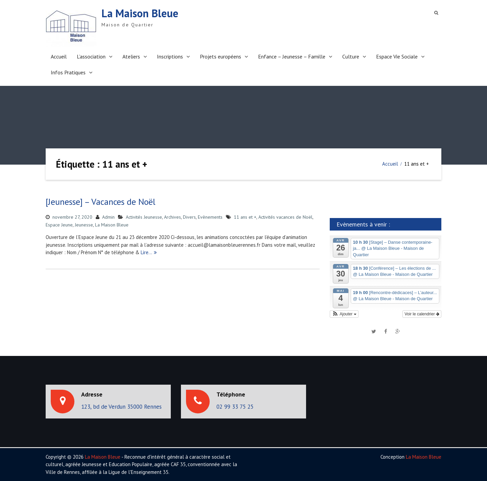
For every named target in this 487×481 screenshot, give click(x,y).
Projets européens (220, 56)
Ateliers (131, 56)
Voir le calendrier (421, 314)
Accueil (59, 56)
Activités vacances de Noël (285, 217)
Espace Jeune (59, 225)
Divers (189, 217)
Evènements (210, 217)
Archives (172, 217)
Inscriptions (170, 56)
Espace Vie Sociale (397, 56)
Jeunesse (84, 225)
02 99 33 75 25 (235, 406)
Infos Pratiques (68, 72)
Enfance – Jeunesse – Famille (291, 56)
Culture (350, 56)
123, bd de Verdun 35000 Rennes (121, 406)
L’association (91, 56)
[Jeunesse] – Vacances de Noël (100, 201)
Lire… (146, 252)
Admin (108, 217)
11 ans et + (245, 217)
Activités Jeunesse (144, 217)
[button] (344, 314)
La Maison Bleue (139, 13)
